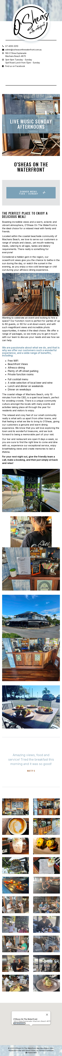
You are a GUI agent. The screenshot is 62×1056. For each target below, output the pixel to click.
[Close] (47, 1009)
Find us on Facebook (15, 66)
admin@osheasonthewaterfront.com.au (23, 49)
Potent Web (31, 1053)
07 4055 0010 (11, 46)
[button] (31, 1023)
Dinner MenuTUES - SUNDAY (28, 192)
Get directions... (19, 1018)
